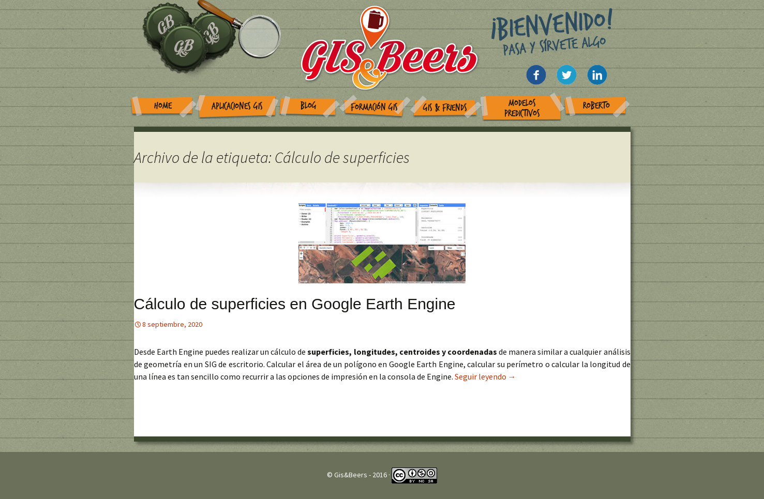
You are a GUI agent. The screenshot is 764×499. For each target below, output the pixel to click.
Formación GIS (374, 107)
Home (163, 105)
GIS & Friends (445, 107)
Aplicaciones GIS (237, 106)
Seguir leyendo (485, 376)
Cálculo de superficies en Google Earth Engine (295, 303)
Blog (309, 105)
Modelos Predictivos (522, 108)
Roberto (596, 105)
